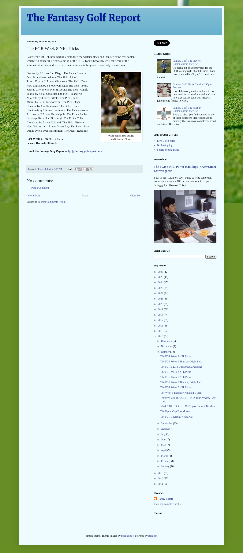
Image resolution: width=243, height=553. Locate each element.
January (165, 466)
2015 (161, 331)
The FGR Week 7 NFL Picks (175, 377)
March (165, 455)
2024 (161, 282)
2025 (161, 277)
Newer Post (34, 195)
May (163, 444)
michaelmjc (127, 535)
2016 (161, 325)
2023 (161, 288)
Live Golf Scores (166, 140)
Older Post (136, 195)
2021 (161, 298)
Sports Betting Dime (168, 149)
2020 (161, 304)
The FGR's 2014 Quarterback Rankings (181, 366)
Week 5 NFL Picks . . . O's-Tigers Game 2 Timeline (187, 406)
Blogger (152, 535)
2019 (161, 309)
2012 (161, 478)
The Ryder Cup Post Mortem (175, 411)
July (163, 434)
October (165, 351)
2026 (161, 271)
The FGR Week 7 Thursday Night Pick (181, 382)
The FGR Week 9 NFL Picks (175, 356)
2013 (161, 473)
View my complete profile (168, 504)
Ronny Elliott (165, 498)
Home (85, 195)
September (167, 423)
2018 (161, 314)
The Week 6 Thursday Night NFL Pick (180, 392)
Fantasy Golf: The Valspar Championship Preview (187, 109)
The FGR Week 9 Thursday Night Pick (181, 361)
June (163, 439)
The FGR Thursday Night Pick (176, 416)
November (167, 346)
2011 (161, 483)
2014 (161, 336)
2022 (161, 293)
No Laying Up (165, 145)
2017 (161, 320)
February (166, 461)
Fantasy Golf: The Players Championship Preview (186, 62)
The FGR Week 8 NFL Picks (175, 371)
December (167, 341)
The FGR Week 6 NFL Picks (175, 387)
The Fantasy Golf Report (84, 18)
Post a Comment (40, 187)
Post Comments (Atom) (53, 201)
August (165, 428)
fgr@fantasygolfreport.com (85, 151)
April (164, 450)
